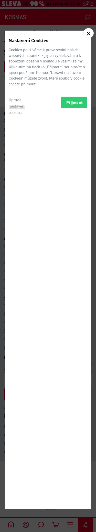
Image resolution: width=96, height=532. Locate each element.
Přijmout (74, 297)
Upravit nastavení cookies (17, 301)
